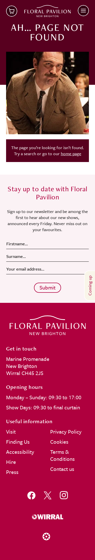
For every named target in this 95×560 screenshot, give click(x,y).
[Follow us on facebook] (31, 495)
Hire (11, 461)
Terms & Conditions (62, 455)
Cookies (59, 441)
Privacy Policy (66, 431)
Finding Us (18, 441)
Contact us (62, 468)
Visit (11, 431)
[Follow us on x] (48, 495)
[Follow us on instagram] (64, 495)
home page (71, 153)
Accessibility (20, 451)
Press (12, 471)
